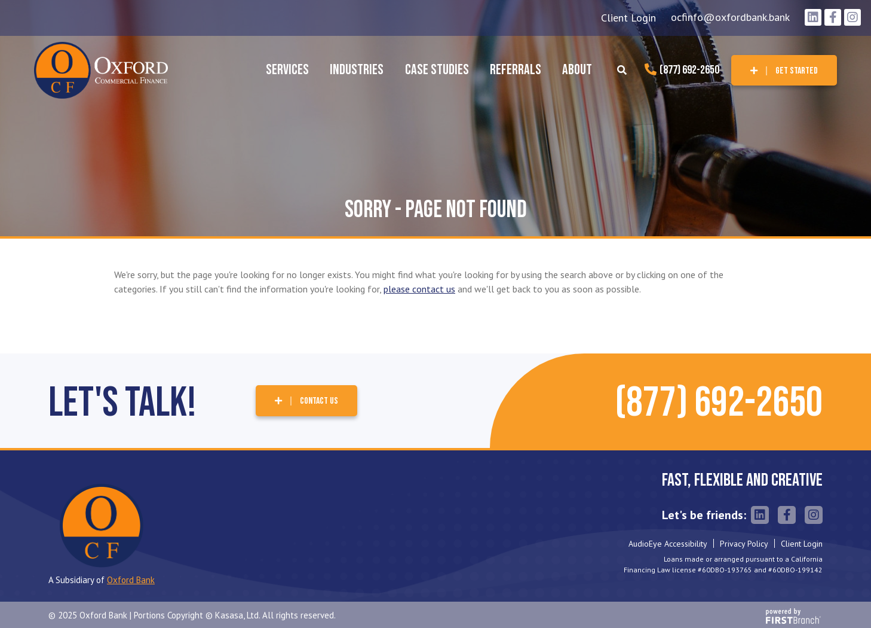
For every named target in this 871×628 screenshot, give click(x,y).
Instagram (852, 17)
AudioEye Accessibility (667, 543)
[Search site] (622, 70)
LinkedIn (813, 17)
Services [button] (287, 69)
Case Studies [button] (437, 69)
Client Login (628, 18)
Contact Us (319, 401)
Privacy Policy (744, 543)
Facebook (832, 17)
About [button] (577, 69)
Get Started (796, 71)
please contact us (419, 289)
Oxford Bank (131, 580)
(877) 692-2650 (689, 70)
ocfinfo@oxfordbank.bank (730, 17)
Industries (357, 69)
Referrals (515, 69)
